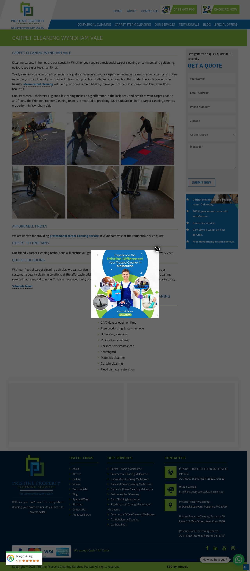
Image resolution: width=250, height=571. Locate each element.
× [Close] (157, 249)
